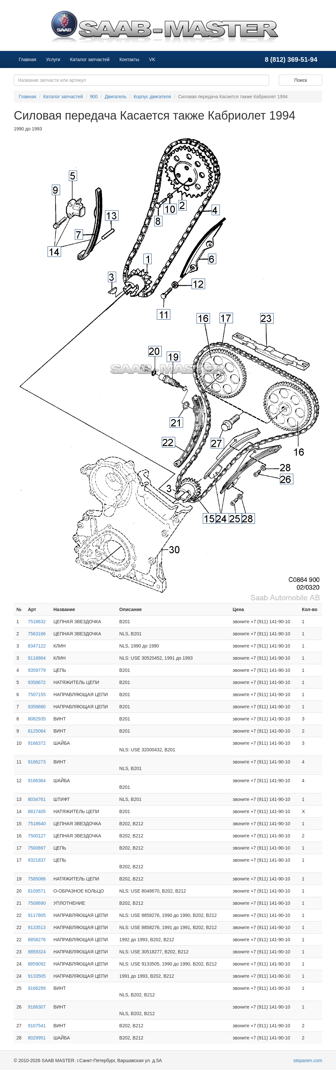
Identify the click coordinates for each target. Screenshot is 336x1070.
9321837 (37, 860)
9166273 (37, 761)
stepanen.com (307, 1060)
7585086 (37, 878)
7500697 (37, 848)
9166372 (37, 743)
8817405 (37, 811)
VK (152, 59)
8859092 (37, 964)
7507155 (37, 694)
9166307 (37, 1007)
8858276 (37, 939)
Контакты (129, 59)
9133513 (37, 927)
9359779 (37, 670)
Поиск (300, 80)
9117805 (37, 915)
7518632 (37, 621)
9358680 (37, 706)
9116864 (37, 658)
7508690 (37, 903)
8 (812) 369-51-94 (291, 59)
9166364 (37, 780)
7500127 (37, 835)
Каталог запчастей (90, 59)
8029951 (37, 1037)
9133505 (37, 976)
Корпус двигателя (152, 96)
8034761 (37, 799)
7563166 (37, 633)
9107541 (37, 1025)
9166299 (37, 988)
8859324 (37, 951)
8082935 (37, 718)
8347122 (37, 646)
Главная (27, 59)
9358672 (37, 682)
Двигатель (115, 96)
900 (93, 96)
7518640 (37, 823)
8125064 (37, 731)
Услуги (53, 59)
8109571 (37, 891)
